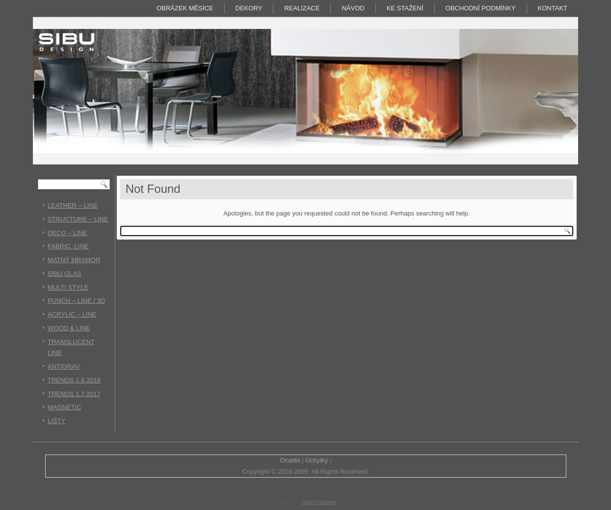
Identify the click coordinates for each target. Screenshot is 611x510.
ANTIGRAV (64, 366)
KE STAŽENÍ (405, 8)
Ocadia (290, 460)
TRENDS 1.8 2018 (74, 380)
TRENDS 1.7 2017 (74, 394)
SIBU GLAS (64, 273)
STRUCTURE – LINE (78, 219)
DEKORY (249, 8)
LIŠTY (56, 421)
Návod (353, 8)
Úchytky (316, 460)
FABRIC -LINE (68, 246)
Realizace (301, 8)
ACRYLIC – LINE (72, 314)
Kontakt (552, 8)
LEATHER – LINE (73, 205)
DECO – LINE (67, 233)
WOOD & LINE (69, 328)
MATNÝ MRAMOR (74, 260)
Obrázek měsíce (185, 8)
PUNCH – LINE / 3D (76, 300)
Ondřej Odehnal (319, 502)
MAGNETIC (64, 407)
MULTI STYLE (68, 287)
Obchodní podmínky (481, 8)
